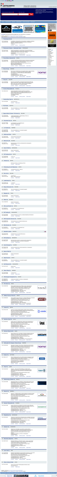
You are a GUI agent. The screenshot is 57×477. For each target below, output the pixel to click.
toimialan (17, 36)
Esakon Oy (6, 354)
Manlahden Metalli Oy (8, 438)
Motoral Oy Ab (7, 140)
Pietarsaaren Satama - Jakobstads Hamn (12, 48)
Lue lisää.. (12, 45)
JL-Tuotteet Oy (7, 127)
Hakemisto (22, 472)
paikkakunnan (13, 36)
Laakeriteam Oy (7, 180)
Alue (19, 12)
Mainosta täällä (18, 21)
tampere (49, 63)
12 (16, 35)
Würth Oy (6, 199)
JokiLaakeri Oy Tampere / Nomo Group (12, 343)
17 (22, 35)
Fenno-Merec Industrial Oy (9, 58)
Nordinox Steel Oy (8, 319)
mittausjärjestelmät (51, 56)
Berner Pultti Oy (7, 251)
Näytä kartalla (28, 65)
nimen (9, 36)
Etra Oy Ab (6, 173)
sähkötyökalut (50, 53)
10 (14, 35)
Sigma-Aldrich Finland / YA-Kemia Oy (11, 113)
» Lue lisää (39, 13)
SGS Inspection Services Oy (10, 218)
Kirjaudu (3, 0)
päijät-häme (50, 61)
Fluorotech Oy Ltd (8, 120)
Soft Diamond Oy (7, 264)
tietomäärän (21, 36)
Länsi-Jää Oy (7, 450)
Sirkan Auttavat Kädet (8, 462)
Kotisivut (16, 45)
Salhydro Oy (6, 426)
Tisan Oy (6, 366)
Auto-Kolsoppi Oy (8, 245)
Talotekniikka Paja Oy (8, 99)
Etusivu (3, 21)
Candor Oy (6, 307)
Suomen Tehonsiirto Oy (9, 403)
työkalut (49, 54)
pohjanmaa (49, 59)
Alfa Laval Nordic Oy (8, 206)
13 (17, 35)
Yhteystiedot (33, 21)
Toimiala (3, 12)
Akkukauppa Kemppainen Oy (10, 276)
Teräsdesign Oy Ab (7, 39)
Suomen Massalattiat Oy (8, 88)
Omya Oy (5, 79)
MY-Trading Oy (7, 212)
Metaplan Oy (6, 193)
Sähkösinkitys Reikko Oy (9, 379)
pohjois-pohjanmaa (51, 60)
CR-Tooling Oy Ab (8, 154)
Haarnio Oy (6, 391)
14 (18, 35)
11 (15, 35)
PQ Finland (5, 105)
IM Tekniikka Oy (7, 237)
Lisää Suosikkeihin (17, 472)
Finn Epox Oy (7, 283)
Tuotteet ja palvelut (22, 45)
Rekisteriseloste (3, 472)
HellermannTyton (7, 134)
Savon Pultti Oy (7, 147)
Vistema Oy (6, 160)
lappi (49, 58)
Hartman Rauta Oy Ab (8, 331)
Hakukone (13, 21)
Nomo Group (6, 68)
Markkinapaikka (8, 21)
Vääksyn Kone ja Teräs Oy (9, 295)
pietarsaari (49, 55)
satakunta (49, 62)
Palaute (12, 472)
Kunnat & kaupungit (26, 21)
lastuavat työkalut (50, 52)
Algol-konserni (7, 257)
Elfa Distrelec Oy (7, 225)
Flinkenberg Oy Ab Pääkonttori (10, 167)
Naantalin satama (7, 231)
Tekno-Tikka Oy (7, 270)
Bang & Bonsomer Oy (8, 186)
